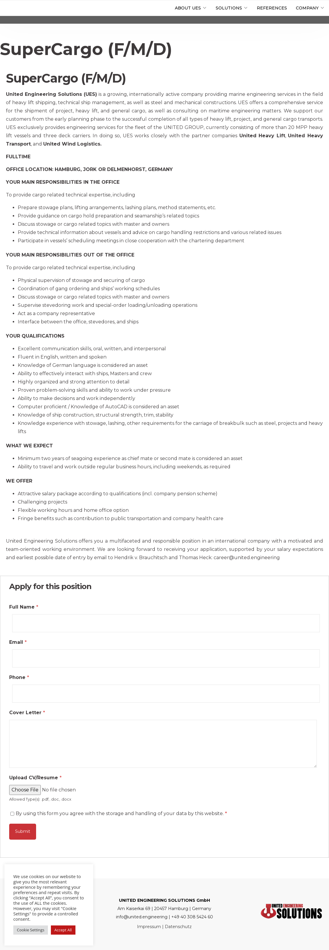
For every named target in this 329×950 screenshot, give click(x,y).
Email (18, 642)
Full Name (23, 607)
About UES (188, 8)
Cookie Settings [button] (30, 930)
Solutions (229, 8)
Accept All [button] (63, 930)
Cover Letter (27, 712)
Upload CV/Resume (35, 777)
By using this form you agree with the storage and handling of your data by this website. (121, 813)
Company (307, 8)
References (272, 8)
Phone (19, 677)
